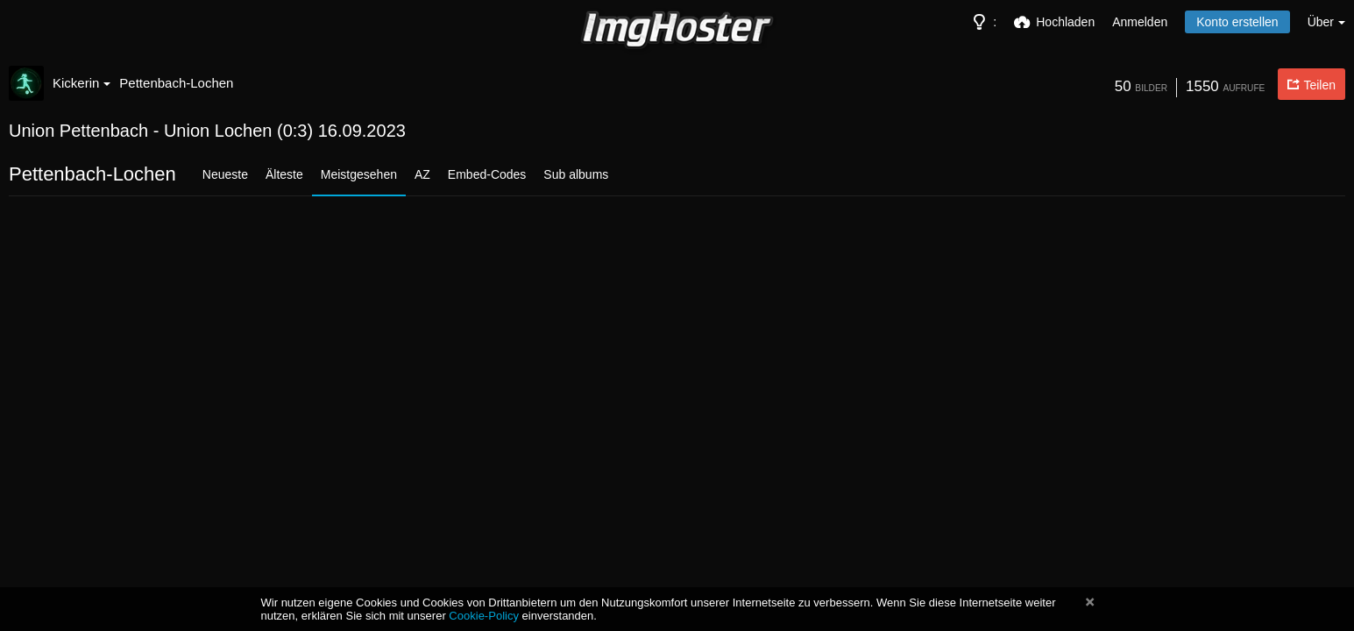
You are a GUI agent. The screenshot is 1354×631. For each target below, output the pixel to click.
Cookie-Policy (484, 615)
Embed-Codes (487, 174)
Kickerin (81, 82)
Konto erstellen (1237, 22)
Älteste (284, 174)
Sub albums (575, 174)
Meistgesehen (359, 174)
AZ (422, 174)
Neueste (225, 174)
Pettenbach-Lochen (176, 82)
